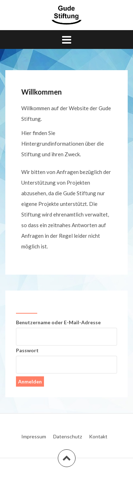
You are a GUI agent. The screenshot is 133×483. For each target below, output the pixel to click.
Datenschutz (67, 436)
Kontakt (98, 436)
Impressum (33, 436)
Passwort (27, 350)
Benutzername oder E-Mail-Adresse (58, 322)
